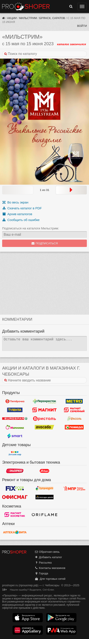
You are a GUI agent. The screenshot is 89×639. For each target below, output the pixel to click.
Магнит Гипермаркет (74, 409)
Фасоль (74, 418)
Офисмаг (15, 497)
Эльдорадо (15, 470)
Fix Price (15, 488)
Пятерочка (15, 401)
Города (41, 573)
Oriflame (44, 514)
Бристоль (44, 418)
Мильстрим (28, 18)
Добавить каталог (48, 557)
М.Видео (44, 470)
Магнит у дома (44, 409)
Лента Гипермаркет (15, 409)
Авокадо (44, 427)
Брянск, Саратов (52, 18)
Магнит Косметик (15, 514)
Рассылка (43, 562)
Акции (12, 18)
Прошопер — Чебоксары (26, 6)
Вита (15, 532)
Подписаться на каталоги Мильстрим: (30, 228)
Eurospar (15, 418)
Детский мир (15, 453)
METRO (74, 401)
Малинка (15, 427)
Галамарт (44, 488)
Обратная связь (47, 551)
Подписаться (44, 243)
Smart (15, 435)
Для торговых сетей (50, 578)
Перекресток (44, 401)
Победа (74, 427)
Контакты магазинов (50, 568)
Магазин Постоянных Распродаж (74, 488)
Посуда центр (44, 497)
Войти (82, 25)
